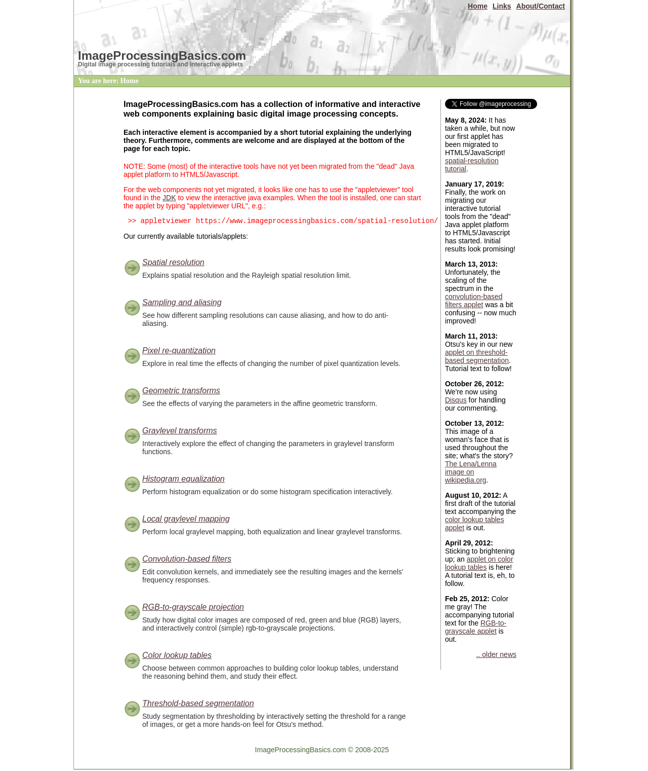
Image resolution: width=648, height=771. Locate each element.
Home (478, 6)
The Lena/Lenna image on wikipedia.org (471, 472)
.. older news (496, 654)
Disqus (456, 400)
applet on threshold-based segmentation (477, 356)
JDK (169, 198)
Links (502, 6)
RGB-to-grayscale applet (475, 627)
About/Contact (540, 6)
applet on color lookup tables (479, 563)
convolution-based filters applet (474, 300)
